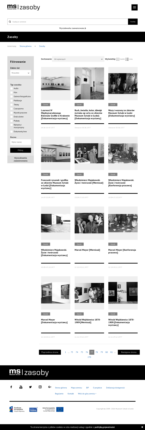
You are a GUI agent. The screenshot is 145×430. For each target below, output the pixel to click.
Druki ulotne (19, 116)
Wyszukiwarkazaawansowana (20, 159)
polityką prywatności (105, 427)
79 (102, 352)
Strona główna (26, 46)
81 (111, 352)
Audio (16, 88)
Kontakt (71, 393)
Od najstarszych (78, 59)
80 (106, 352)
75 (82, 352)
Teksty (16, 104)
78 (97, 352)
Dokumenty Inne (20, 131)
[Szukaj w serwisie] (67, 22)
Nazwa (13, 137)
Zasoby (42, 46)
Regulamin (59, 393)
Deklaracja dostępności (115, 388)
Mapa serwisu (76, 388)
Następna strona (129, 352)
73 (72, 352)
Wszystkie (21, 73)
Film (15, 92)
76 (87, 352)
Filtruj (20, 150)
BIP (87, 388)
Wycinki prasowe (20, 113)
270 (89, 357)
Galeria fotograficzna (22, 96)
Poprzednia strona (49, 352)
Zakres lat (15, 68)
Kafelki (120, 59)
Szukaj (132, 22)
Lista (129, 59)
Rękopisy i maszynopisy (19, 126)
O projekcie (97, 388)
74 (77, 352)
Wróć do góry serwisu (87, 393)
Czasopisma (19, 108)
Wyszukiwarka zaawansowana (72, 28)
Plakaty (17, 121)
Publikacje (18, 100)
